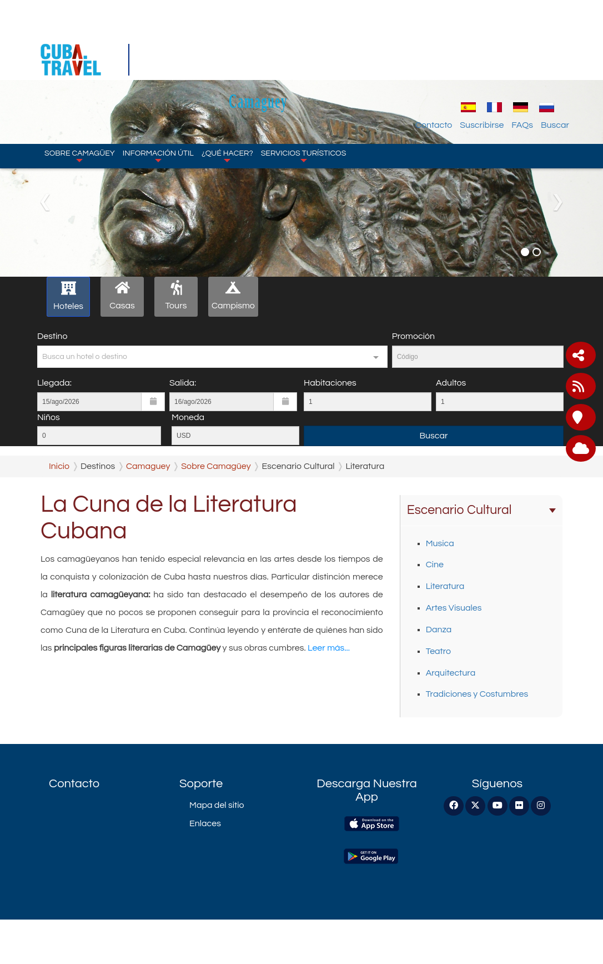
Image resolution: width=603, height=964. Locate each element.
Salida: (182, 382)
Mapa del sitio (216, 805)
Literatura (445, 586)
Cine (435, 564)
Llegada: (54, 382)
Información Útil (158, 89)
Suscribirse (482, 58)
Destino (52, 336)
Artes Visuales (454, 607)
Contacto (433, 58)
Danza (439, 629)
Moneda (188, 417)
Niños (48, 417)
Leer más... (329, 647)
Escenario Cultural (481, 510)
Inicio (59, 466)
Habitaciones (330, 382)
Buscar (555, 58)
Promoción (413, 336)
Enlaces (205, 823)
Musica (440, 543)
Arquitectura (451, 672)
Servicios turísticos (303, 89)
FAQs (522, 58)
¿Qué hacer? (227, 89)
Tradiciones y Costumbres (477, 694)
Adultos (451, 382)
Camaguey (310, 34)
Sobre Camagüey (79, 89)
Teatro (438, 651)
